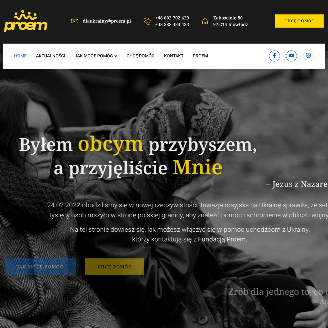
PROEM (200, 56)
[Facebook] (274, 55)
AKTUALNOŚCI (50, 56)
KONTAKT (173, 56)
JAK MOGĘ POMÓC (96, 56)
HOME (20, 56)
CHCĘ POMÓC (141, 56)
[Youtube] (291, 55)
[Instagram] (308, 55)
